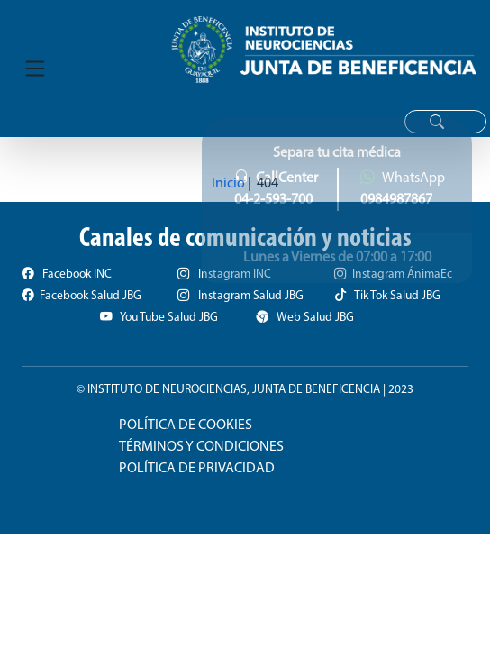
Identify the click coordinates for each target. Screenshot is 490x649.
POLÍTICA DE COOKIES (185, 425)
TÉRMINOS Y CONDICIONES (201, 447)
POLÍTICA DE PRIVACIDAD (197, 469)
